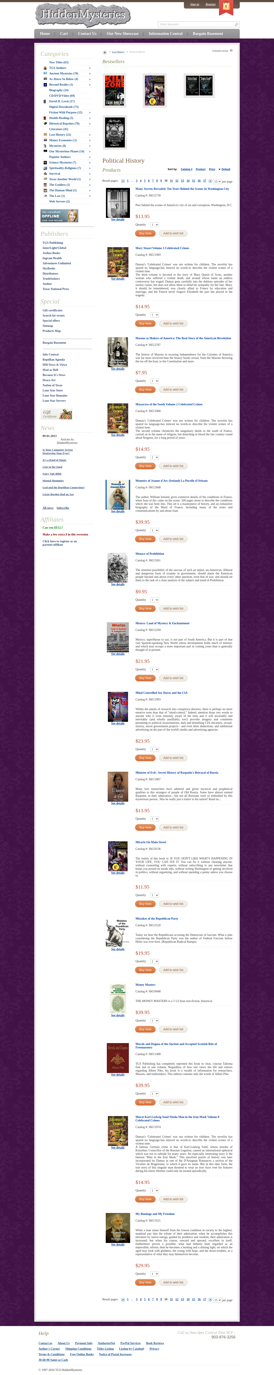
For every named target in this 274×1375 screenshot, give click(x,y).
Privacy (154, 1348)
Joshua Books (51, 253)
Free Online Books (82, 1354)
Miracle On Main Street (151, 842)
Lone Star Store (53, 390)
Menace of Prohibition (150, 553)
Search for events (54, 315)
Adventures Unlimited (57, 263)
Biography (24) (58, 90)
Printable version (220, 50)
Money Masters (145, 984)
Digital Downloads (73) (64, 107)
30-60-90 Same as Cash (53, 1360)
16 (199, 180)
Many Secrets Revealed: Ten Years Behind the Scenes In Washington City (182, 188)
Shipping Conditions (78, 1348)
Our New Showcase (122, 33)
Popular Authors (60, 157)
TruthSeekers (51, 278)
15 (193, 180)
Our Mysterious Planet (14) (64, 151)
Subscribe (63, 508)
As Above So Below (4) (61, 79)
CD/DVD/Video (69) (62, 95)
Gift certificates (53, 310)
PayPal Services (131, 1343)
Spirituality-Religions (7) (62, 168)
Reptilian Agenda (54, 359)
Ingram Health (52, 258)
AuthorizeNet (106, 1343)
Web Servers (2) (59, 201)
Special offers (51, 320)
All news (48, 508)
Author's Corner (49, 1348)
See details (118, 219)
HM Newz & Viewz (55, 364)
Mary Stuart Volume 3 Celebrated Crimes (162, 248)
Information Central (165, 33)
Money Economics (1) (60, 140)
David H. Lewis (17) (59, 101)
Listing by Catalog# (131, 1348)
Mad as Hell (50, 370)
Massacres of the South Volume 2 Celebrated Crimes (169, 404)
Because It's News (54, 375)
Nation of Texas (53, 385)
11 (171, 180)
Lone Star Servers (54, 400)
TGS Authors (55, 68)
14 (187, 180)
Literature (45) (58, 129)
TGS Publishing (53, 242)
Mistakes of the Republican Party (157, 918)
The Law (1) (54, 196)
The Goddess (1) (57, 185)
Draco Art (49, 380)
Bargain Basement (54, 342)
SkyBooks (49, 268)
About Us (64, 1343)
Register (211, 4)
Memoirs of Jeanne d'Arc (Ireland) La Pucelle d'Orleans (172, 480)
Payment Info (83, 1343)
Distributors (50, 273)
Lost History (118, 52)
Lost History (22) (57, 134)
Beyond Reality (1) (58, 84)
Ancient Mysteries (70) (61, 73)
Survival (52, 173)
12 (176, 180)
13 (182, 180)
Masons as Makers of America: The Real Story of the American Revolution (183, 338)
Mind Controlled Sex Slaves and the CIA (162, 692)
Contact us (45, 1343)
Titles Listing (105, 1348)
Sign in (194, 4)
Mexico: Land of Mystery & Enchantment (162, 623)
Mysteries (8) (55, 146)
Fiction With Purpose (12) (65, 112)
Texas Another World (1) (62, 179)
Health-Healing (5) (58, 118)
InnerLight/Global (54, 248)
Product (201, 169)
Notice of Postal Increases (115, 1354)
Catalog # (186, 169)
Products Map (52, 331)
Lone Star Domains (55, 395)
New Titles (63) (58, 62)
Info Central (50, 354)
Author (47, 283)
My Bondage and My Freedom (155, 1214)
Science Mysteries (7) (60, 162)
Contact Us (87, 33)
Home (45, 33)
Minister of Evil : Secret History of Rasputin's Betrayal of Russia (177, 772)
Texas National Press (56, 289)
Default (226, 169)
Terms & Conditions (52, 1354)
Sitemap (48, 325)
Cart (64, 33)
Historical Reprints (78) (62, 123)
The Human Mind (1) (60, 190)
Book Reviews (155, 1343)
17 (204, 180)
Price (212, 169)
